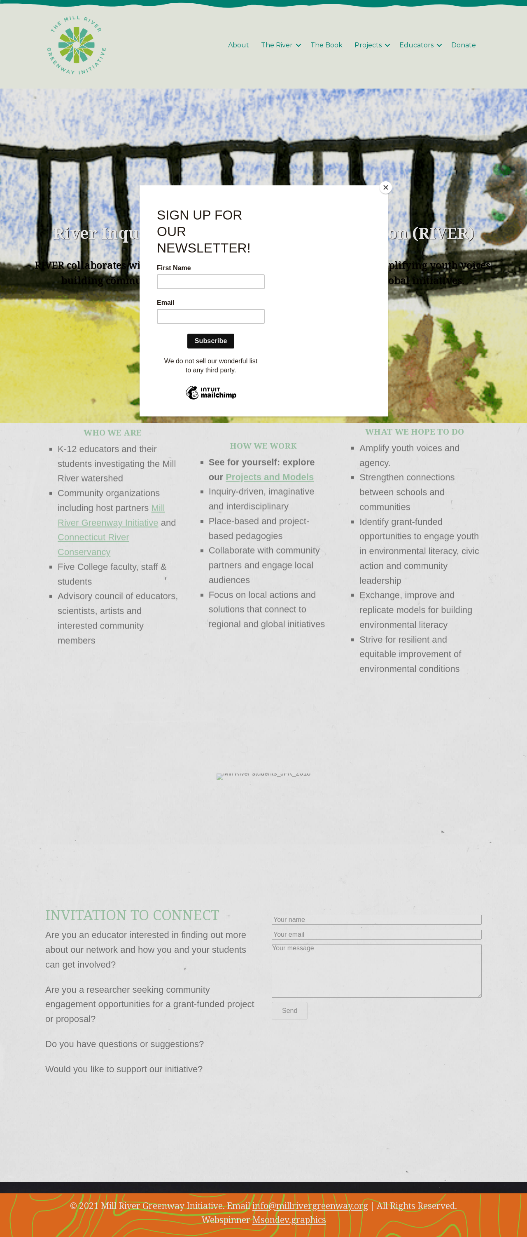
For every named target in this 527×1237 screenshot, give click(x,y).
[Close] (386, 187)
